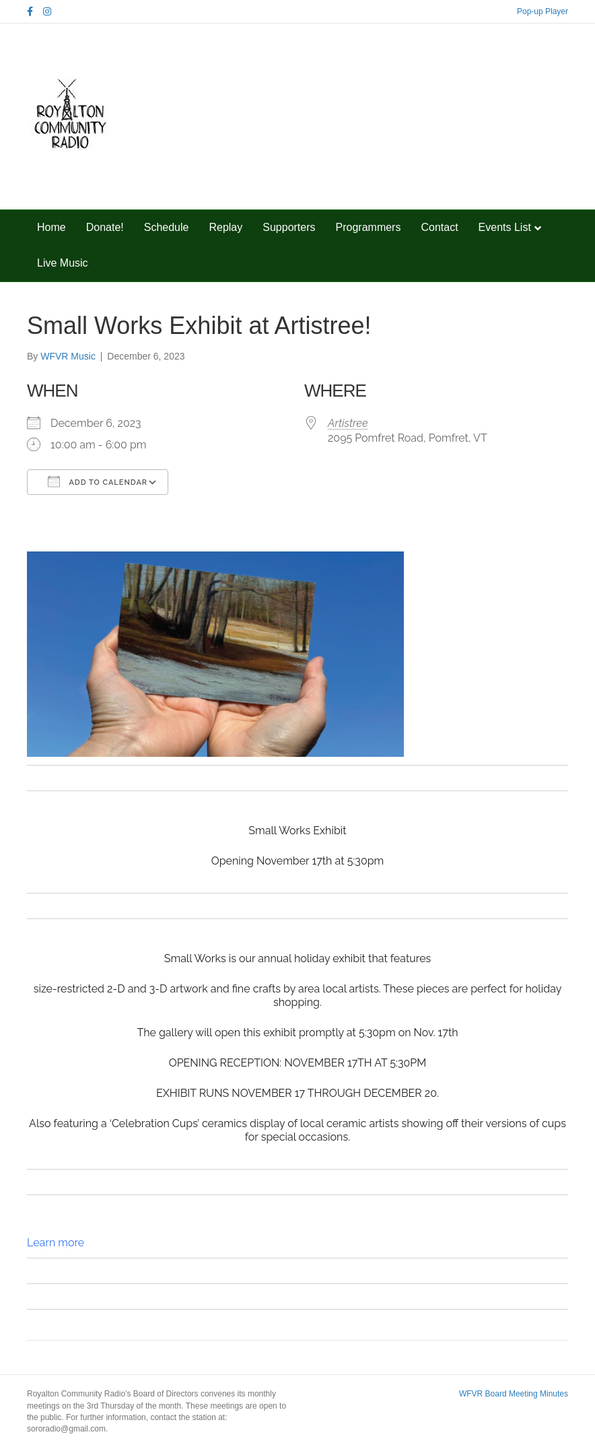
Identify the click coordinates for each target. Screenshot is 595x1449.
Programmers (368, 227)
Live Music (62, 263)
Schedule (166, 227)
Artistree (348, 423)
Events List (505, 227)
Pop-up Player (542, 11)
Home (51, 227)
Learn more (55, 1242)
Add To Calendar (97, 481)
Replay (225, 227)
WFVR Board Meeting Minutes (513, 1394)
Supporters (288, 227)
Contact (439, 227)
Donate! (105, 227)
